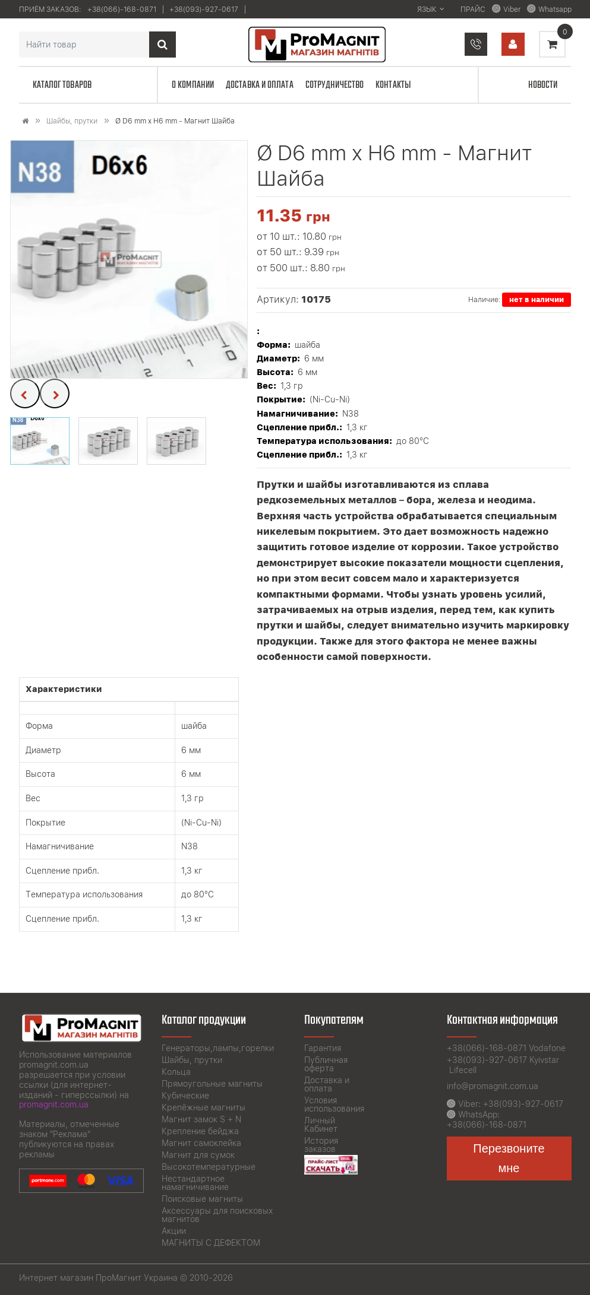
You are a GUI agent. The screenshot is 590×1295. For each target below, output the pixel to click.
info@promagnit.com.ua (492, 1086)
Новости (543, 85)
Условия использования (334, 1104)
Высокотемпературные (208, 1167)
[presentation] (25, 393)
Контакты (393, 85)
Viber (511, 9)
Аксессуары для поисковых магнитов (217, 1215)
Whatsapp (555, 9)
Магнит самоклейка (201, 1143)
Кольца (176, 1072)
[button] (40, 441)
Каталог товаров (62, 85)
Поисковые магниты (202, 1199)
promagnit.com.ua (54, 1104)
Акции (174, 1231)
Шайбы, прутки (71, 121)
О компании (193, 85)
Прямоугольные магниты (212, 1083)
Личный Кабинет (320, 1125)
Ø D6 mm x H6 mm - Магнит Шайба (175, 121)
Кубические (185, 1095)
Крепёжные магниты (203, 1107)
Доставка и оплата (260, 85)
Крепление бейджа (200, 1131)
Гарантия (322, 1048)
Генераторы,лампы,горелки (218, 1048)
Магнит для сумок (198, 1155)
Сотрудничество (334, 85)
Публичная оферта (326, 1064)
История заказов (321, 1145)
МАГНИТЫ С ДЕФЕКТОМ (211, 1243)
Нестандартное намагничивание (195, 1183)
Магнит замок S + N (201, 1119)
